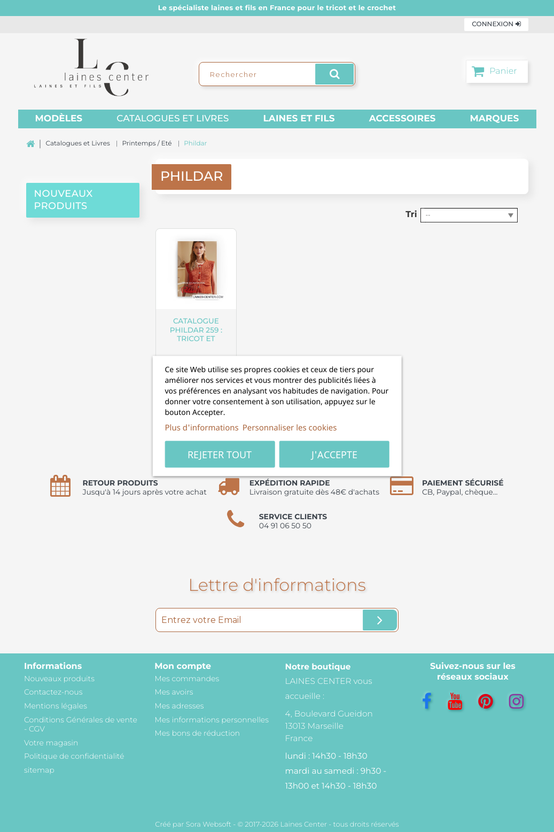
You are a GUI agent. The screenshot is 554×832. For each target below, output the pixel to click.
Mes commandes (186, 678)
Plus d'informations (202, 427)
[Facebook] (427, 701)
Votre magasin (51, 743)
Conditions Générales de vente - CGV (80, 724)
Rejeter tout (220, 454)
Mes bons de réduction (197, 733)
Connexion (496, 24)
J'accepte (334, 454)
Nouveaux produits (59, 678)
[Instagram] (516, 701)
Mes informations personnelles (211, 720)
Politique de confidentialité (74, 756)
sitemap (39, 770)
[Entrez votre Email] (277, 620)
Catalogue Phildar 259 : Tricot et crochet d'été (196, 334)
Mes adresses (179, 706)
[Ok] (380, 620)
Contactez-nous (53, 692)
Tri (411, 215)
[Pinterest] (485, 701)
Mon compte (182, 666)
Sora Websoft (208, 824)
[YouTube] (455, 701)
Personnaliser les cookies (290, 427)
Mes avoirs (173, 692)
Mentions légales (55, 706)
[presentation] (83, 231)
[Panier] (497, 71)
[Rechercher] (277, 74)
